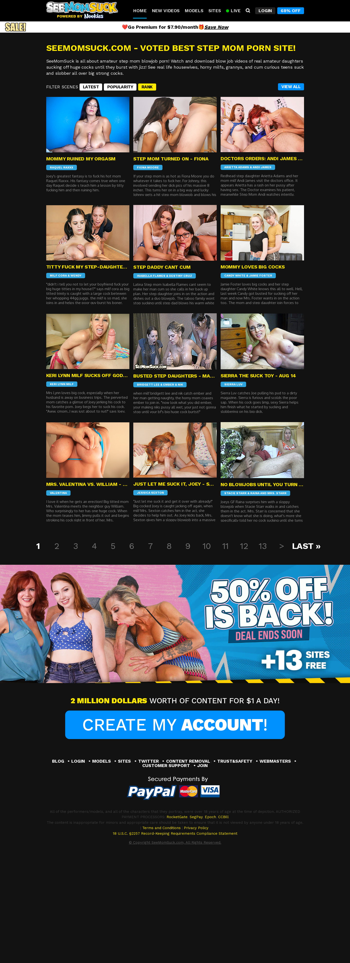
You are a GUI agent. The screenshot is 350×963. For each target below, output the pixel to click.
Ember (168, 487)
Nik (180, 487)
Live (233, 10)
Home (139, 10)
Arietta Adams (236, 270)
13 (263, 649)
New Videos (165, 10)
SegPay (196, 920)
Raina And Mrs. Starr (268, 596)
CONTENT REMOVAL (188, 864)
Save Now (216, 27)
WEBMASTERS (275, 864)
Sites (214, 10)
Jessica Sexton (150, 596)
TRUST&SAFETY (234, 864)
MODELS (101, 864)
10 (207, 649)
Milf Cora (58, 378)
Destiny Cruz (180, 378)
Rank (147, 190)
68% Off (291, 10)
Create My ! (175, 828)
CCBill (223, 920)
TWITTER (148, 864)
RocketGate (177, 920)
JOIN (202, 868)
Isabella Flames (151, 378)
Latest (91, 190)
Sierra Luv (233, 487)
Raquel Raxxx (61, 270)
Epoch (210, 920)
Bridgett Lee (148, 487)
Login (265, 10)
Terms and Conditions (161, 931)
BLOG (58, 864)
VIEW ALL (291, 189)
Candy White (234, 378)
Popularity (120, 190)
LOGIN (78, 864)
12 (244, 649)
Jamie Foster (260, 378)
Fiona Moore (148, 270)
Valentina (58, 596)
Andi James (262, 270)
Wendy (76, 378)
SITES (124, 864)
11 (225, 649)
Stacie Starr (235, 596)
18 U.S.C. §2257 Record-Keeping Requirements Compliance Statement (175, 936)
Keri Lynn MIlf (62, 487)
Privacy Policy (196, 931)
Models (194, 10)
